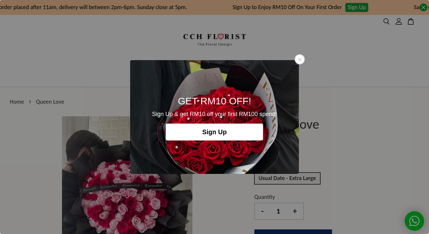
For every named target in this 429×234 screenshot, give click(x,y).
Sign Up (214, 132)
